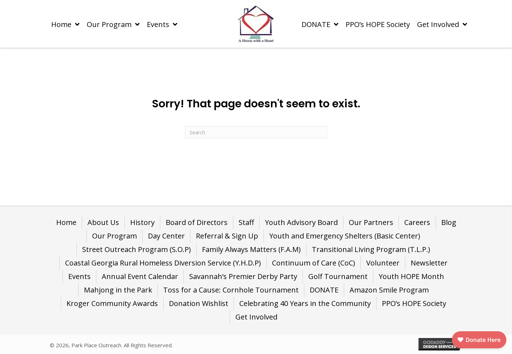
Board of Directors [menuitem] (197, 222)
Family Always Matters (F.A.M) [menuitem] (251, 249)
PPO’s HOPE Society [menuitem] (414, 303)
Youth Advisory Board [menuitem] (301, 222)
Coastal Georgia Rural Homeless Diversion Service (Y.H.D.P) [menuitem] (163, 263)
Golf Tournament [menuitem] (338, 276)
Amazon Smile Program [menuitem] (389, 290)
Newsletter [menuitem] (429, 263)
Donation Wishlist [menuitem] (198, 303)
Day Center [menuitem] (166, 236)
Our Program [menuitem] (114, 236)
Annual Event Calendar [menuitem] (140, 276)
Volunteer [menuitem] (383, 263)
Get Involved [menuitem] (256, 317)
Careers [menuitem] (417, 222)
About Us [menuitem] (103, 222)
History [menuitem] (142, 222)
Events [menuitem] (79, 276)
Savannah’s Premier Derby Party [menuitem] (243, 276)
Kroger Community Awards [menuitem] (112, 303)
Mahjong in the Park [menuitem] (118, 290)
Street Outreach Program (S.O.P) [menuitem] (136, 249)
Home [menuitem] (66, 222)
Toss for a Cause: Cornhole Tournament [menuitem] (231, 290)
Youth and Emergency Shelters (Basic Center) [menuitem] (344, 236)
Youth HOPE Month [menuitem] (411, 276)
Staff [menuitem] (246, 222)
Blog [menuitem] (448, 222)
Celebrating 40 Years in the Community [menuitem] (305, 303)
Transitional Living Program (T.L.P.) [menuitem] (371, 249)
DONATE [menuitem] (324, 290)
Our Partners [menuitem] (371, 222)
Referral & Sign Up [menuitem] (227, 236)
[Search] (256, 132)
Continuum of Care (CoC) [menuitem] (313, 263)
